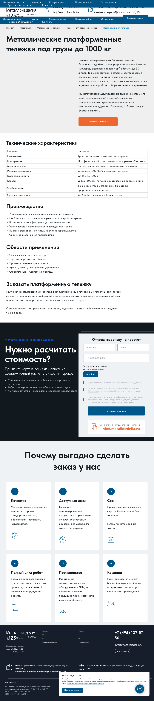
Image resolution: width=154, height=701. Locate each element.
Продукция (25, 27)
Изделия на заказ (12, 18)
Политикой (93, 391)
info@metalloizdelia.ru (128, 645)
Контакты (47, 21)
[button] (98, 121)
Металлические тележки (49, 27)
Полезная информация (49, 642)
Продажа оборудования (20, 21)
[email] (133, 347)
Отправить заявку (116, 410)
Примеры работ (83, 18)
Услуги (35, 18)
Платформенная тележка (116, 27)
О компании (107, 18)
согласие (98, 382)
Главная (10, 27)
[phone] (116, 358)
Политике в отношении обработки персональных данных (85, 683)
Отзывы (81, 638)
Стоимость (45, 638)
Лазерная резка (57, 18)
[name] (99, 347)
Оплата (81, 631)
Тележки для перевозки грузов (82, 27)
